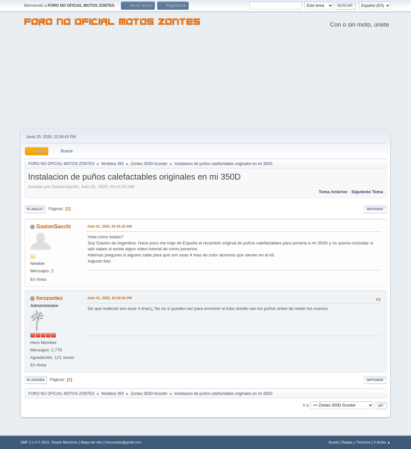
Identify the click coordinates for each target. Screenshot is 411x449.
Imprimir (375, 209)
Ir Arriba (35, 380)
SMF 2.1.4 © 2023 (34, 442)
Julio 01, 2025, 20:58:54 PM (109, 298)
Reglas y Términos (356, 442)
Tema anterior (333, 191)
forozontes (49, 298)
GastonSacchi (53, 226)
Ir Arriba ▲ (382, 442)
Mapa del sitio (92, 442)
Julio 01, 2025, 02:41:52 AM (109, 226)
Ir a (305, 405)
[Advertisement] (205, 80)
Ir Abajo (35, 209)
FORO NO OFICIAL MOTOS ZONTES (112, 23)
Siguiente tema (367, 191)
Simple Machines (64, 442)
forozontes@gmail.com (123, 442)
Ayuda (333, 442)
